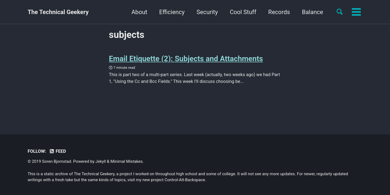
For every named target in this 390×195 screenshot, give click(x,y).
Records (245, 12)
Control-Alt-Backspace (185, 179)
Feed (57, 151)
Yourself (312, 12)
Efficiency (138, 12)
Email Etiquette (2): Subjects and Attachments (186, 58)
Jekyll (100, 161)
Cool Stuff (209, 12)
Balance (278, 12)
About (106, 12)
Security (173, 12)
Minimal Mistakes (126, 161)
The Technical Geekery (58, 12)
